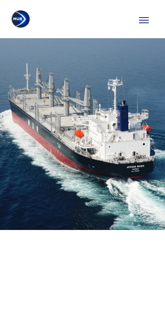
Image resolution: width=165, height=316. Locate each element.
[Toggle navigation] (144, 19)
